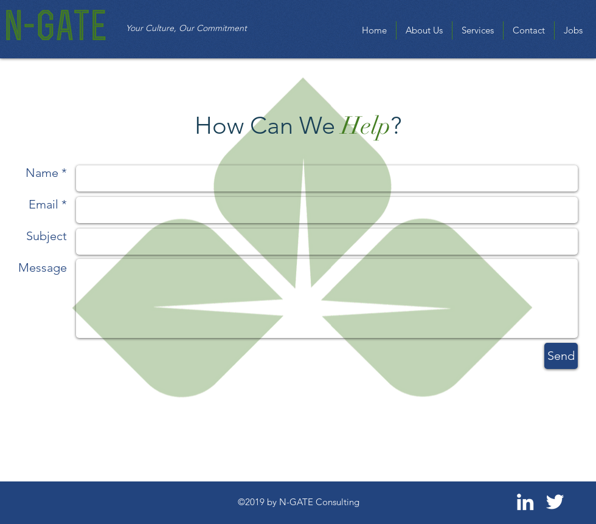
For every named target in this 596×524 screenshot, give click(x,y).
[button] (477, 30)
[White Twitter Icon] (555, 502)
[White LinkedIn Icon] (525, 502)
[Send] (561, 356)
